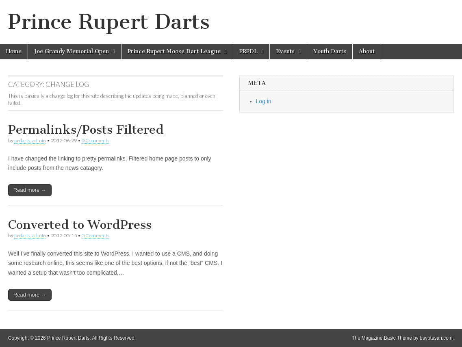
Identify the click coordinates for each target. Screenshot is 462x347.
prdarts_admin (30, 140)
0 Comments (95, 140)
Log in (263, 101)
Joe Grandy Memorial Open (71, 51)
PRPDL (248, 51)
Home (14, 51)
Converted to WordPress (80, 224)
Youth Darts (329, 51)
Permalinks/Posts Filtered (86, 129)
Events (285, 51)
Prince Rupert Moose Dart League (174, 51)
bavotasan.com (436, 338)
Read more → (29, 190)
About (367, 51)
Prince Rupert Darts (109, 21)
